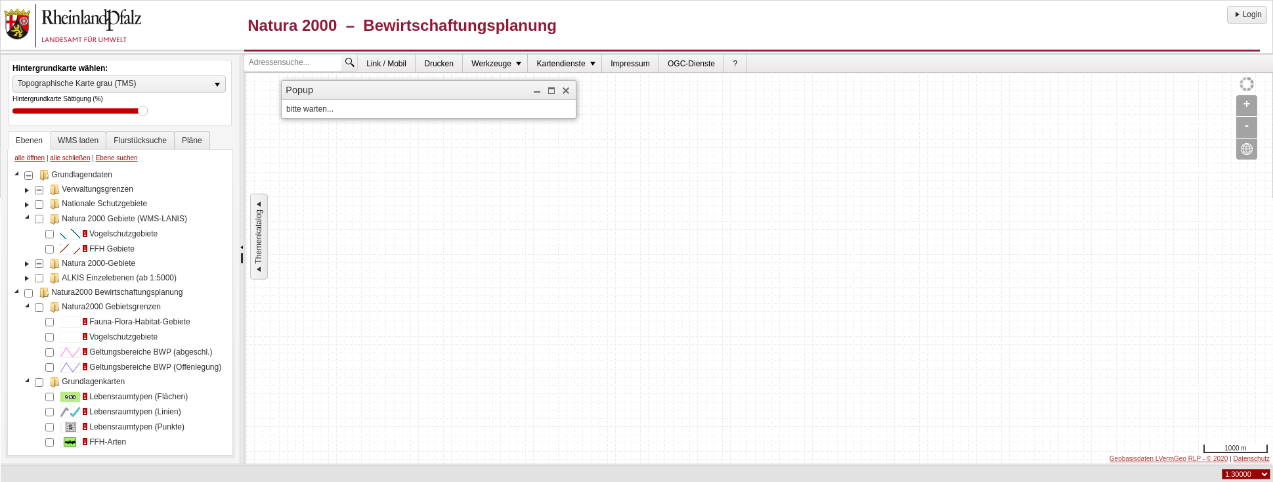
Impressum (630, 63)
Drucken (439, 63)
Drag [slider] (143, 111)
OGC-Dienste (691, 63)
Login (1247, 14)
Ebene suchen (117, 158)
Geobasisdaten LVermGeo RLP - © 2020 (1169, 458)
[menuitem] (387, 63)
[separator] (242, 259)
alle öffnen (29, 158)
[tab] (29, 140)
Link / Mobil (386, 63)
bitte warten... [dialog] (310, 109)
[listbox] (119, 84)
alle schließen (70, 158)
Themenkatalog (258, 236)
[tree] (120, 310)
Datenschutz (1251, 458)
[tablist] (120, 293)
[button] (537, 90)
